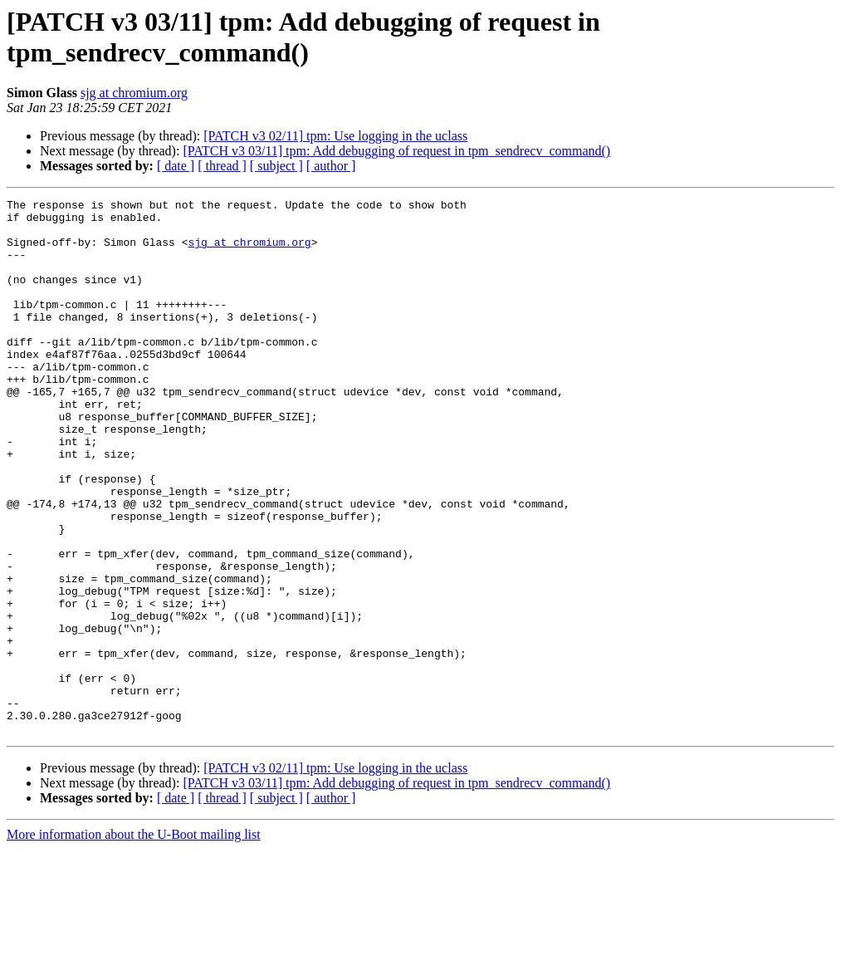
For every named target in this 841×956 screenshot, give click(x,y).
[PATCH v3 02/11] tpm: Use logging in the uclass (335, 136)
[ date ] (175, 166)
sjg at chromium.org (134, 93)
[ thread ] (222, 166)
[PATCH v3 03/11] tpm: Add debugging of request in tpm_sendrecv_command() (396, 151)
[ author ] (331, 166)
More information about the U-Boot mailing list (134, 941)
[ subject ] (276, 166)
